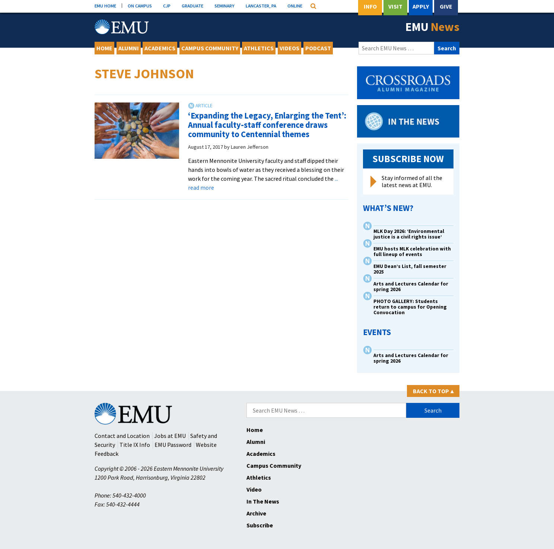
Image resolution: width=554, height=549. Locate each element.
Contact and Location (122, 435)
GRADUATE (192, 5)
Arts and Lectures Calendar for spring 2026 (410, 287)
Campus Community (209, 48)
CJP (167, 5)
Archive (256, 513)
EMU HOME (105, 5)
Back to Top (433, 391)
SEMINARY (224, 5)
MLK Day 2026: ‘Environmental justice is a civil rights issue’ (408, 234)
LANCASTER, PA (261, 5)
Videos (289, 48)
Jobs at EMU (170, 435)
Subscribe (259, 525)
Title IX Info (135, 444)
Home (104, 48)
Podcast (318, 48)
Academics (159, 48)
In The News (262, 501)
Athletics (259, 48)
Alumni (128, 48)
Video (254, 489)
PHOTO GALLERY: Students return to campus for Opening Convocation (410, 307)
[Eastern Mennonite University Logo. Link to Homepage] (122, 26)
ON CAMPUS (140, 5)
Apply (421, 6)
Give (446, 6)
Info (370, 6)
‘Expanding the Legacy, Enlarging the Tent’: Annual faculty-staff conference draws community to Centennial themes (267, 124)
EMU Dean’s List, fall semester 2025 (409, 269)
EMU (432, 27)
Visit (395, 6)
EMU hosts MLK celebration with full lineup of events (412, 252)
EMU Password (173, 444)
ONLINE (294, 5)
